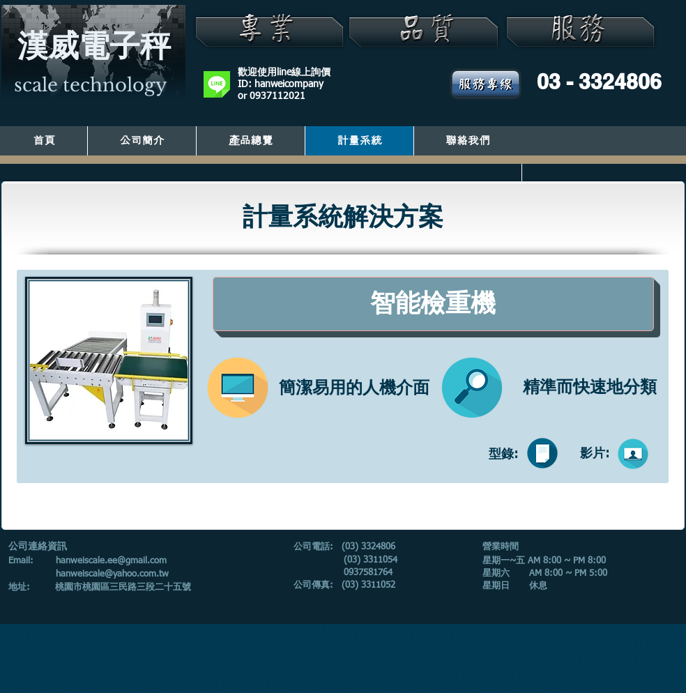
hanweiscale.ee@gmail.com (111, 560)
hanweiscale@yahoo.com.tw (112, 574)
